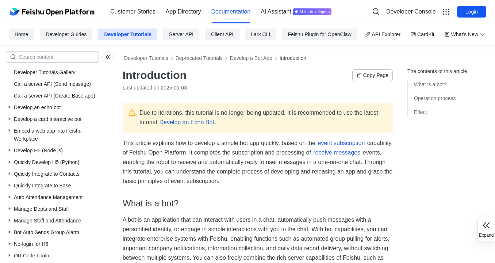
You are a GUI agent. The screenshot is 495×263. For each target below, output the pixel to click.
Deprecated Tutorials (199, 58)
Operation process (435, 98)
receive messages (336, 152)
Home (21, 34)
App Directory (183, 11)
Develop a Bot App (251, 58)
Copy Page (372, 75)
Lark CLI (260, 34)
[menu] (221, 11)
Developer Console (411, 11)
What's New (465, 34)
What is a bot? (430, 84)
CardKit (422, 34)
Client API (222, 34)
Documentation (231, 11)
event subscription (341, 143)
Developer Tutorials (127, 34)
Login (471, 12)
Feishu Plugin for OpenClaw (319, 34)
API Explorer (382, 34)
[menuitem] (133, 11)
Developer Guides (66, 34)
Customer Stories (133, 11)
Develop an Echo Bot (186, 122)
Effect (420, 112)
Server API (181, 34)
